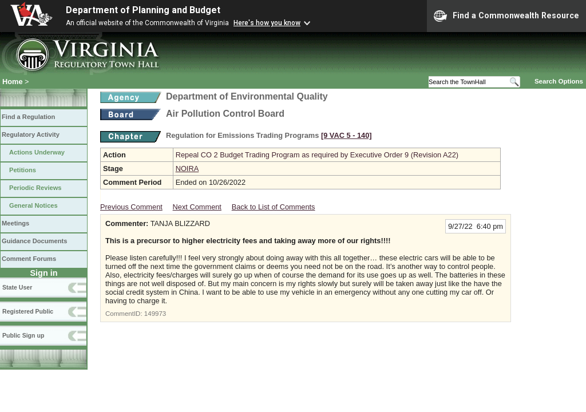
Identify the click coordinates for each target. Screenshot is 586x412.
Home (12, 81)
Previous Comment (131, 207)
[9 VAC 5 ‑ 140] (346, 135)
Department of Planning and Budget (143, 10)
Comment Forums (29, 258)
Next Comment (197, 207)
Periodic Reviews (35, 187)
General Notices (33, 205)
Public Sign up (23, 335)
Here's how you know (266, 23)
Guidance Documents (34, 240)
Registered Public (27, 311)
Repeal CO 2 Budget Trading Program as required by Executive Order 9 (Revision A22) (317, 154)
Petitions (22, 170)
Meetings (15, 223)
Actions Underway (37, 152)
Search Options (558, 81)
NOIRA (187, 168)
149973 (155, 313)
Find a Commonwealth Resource (506, 16)
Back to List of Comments (273, 207)
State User (17, 287)
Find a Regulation (28, 116)
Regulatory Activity (31, 134)
